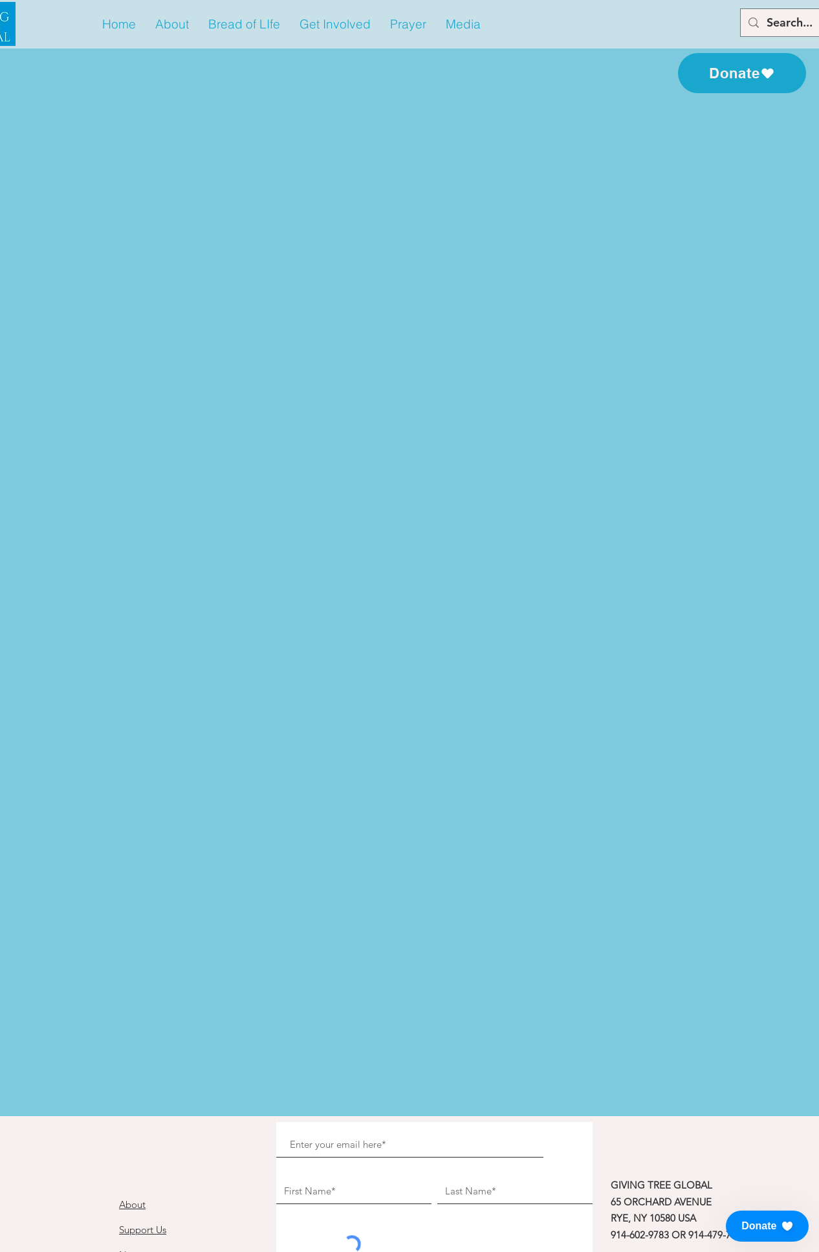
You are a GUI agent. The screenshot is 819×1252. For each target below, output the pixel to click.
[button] (172, 24)
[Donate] (742, 73)
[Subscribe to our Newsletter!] (418, 1079)
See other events (409, 277)
